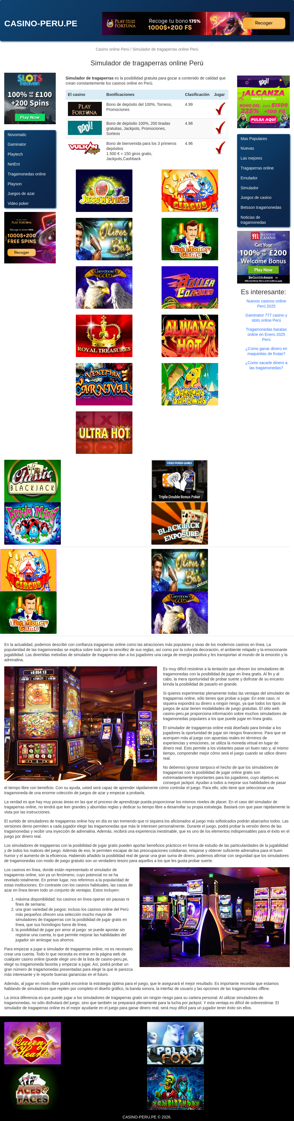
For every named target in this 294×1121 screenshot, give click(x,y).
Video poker (18, 203)
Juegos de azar (21, 193)
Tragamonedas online (27, 174)
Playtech (15, 154)
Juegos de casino (256, 197)
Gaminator (17, 144)
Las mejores (251, 158)
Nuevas (247, 148)
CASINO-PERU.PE (40, 23)
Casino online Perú (112, 49)
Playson (15, 184)
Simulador (249, 188)
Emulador (249, 178)
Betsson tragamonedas (261, 207)
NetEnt (14, 164)
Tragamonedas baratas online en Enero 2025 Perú (266, 334)
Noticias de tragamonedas (253, 220)
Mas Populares (254, 138)
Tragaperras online (257, 168)
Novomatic (17, 134)
